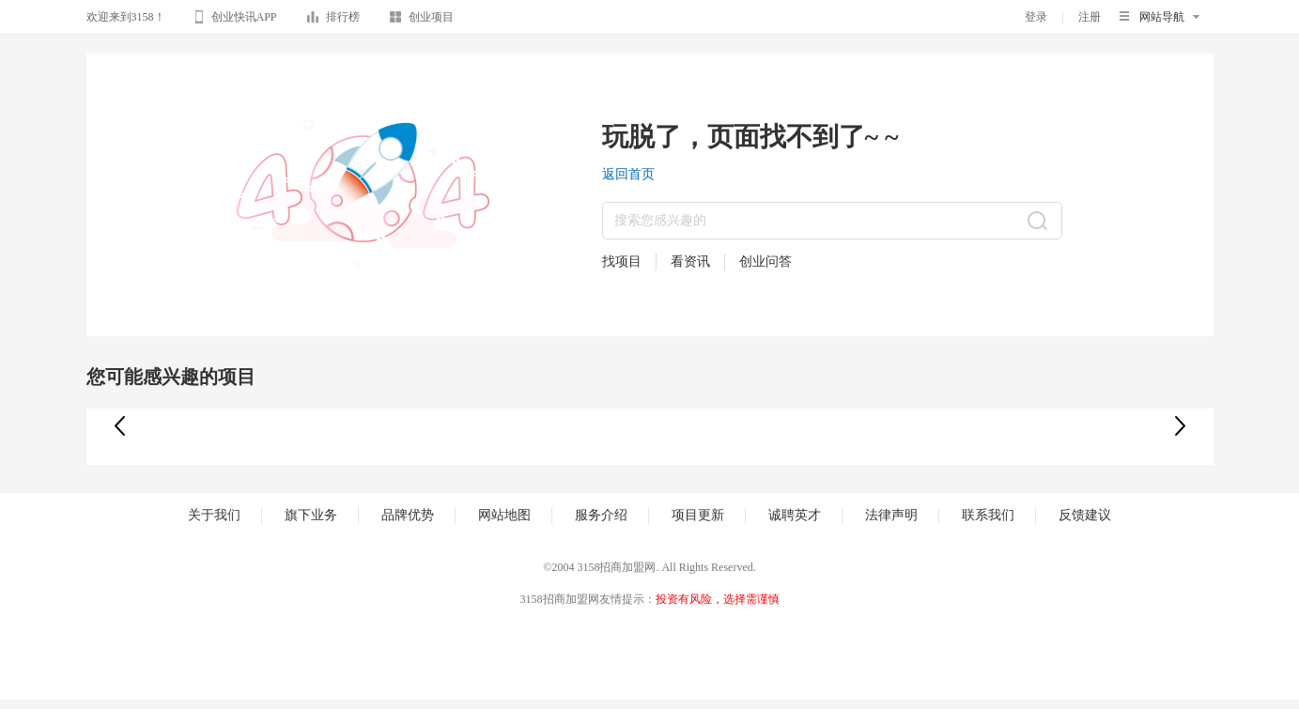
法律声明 (891, 515)
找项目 (622, 261)
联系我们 (988, 515)
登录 (1036, 16)
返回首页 (628, 174)
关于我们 (214, 515)
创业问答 (765, 261)
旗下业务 (311, 515)
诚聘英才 (794, 515)
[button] (1180, 426)
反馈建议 (1085, 515)
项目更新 (698, 515)
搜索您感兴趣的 (660, 220)
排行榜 (333, 20)
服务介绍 (601, 515)
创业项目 (422, 20)
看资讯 (690, 261)
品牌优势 (407, 515)
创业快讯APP (236, 19)
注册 (1089, 16)
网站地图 (504, 515)
